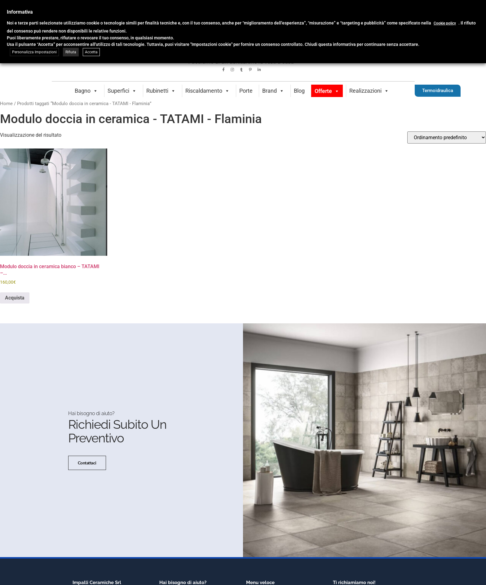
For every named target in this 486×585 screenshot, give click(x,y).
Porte (246, 90)
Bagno (86, 90)
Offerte (327, 91)
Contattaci (87, 463)
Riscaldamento (207, 90)
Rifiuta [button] (70, 52)
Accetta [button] (91, 52)
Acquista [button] (14, 298)
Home (6, 103)
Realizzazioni (369, 90)
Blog (299, 90)
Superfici (122, 90)
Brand (273, 90)
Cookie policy (445, 23)
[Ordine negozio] (446, 137)
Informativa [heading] (20, 12)
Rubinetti (161, 90)
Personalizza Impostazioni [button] (34, 52)
